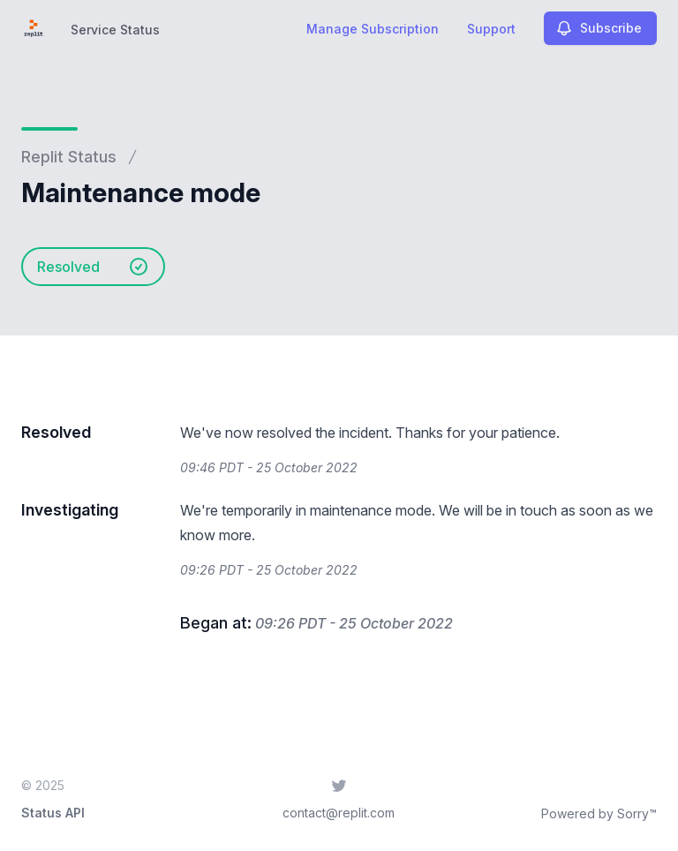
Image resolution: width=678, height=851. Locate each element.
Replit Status (69, 156)
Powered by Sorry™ (599, 813)
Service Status (115, 29)
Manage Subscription (372, 28)
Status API (53, 812)
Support (491, 28)
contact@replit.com (338, 812)
